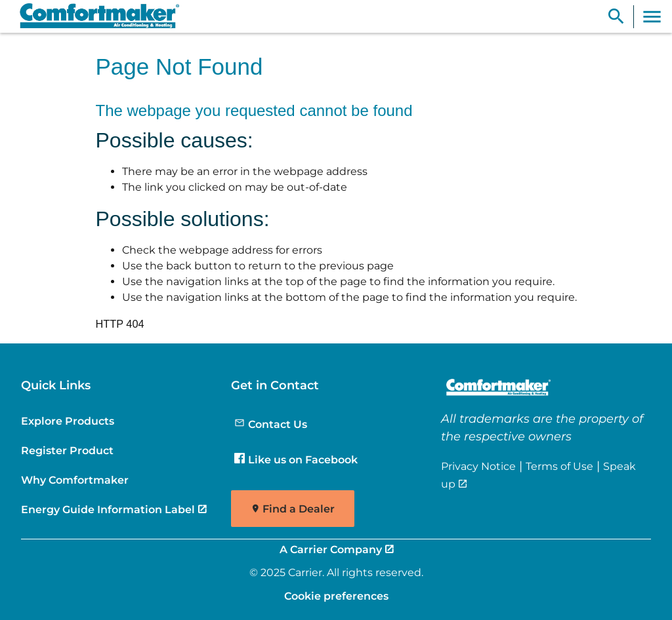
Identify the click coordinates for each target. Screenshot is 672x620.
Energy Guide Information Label (108, 509)
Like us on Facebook (296, 459)
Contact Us (270, 424)
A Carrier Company (331, 549)
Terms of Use (559, 466)
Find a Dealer (298, 509)
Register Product (67, 450)
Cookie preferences (336, 595)
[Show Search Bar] (616, 16)
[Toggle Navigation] (651, 16)
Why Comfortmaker (75, 479)
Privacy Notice (478, 466)
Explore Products (67, 420)
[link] (94, 16)
